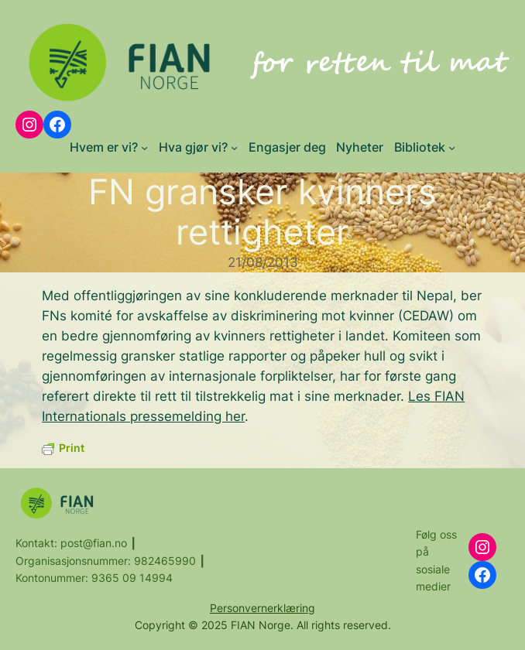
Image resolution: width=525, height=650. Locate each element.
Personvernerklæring (262, 607)
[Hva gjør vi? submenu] (234, 147)
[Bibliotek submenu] (451, 147)
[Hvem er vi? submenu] (144, 147)
